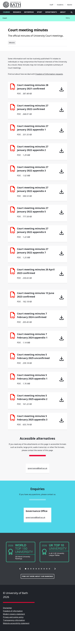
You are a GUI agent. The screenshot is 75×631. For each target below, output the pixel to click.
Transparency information (14, 620)
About (63, 12)
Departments (51, 12)
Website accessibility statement (16, 623)
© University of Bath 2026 (15, 595)
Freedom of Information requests (49, 74)
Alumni (69, 5)
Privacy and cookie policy (13, 617)
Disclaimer (7, 608)
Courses (6, 12)
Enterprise (29, 12)
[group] (20, 552)
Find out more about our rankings (37, 576)
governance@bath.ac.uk (37, 468)
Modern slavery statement (14, 614)
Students (60, 5)
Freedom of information (13, 611)
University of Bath (13, 5)
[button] (20, 569)
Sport (39, 12)
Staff (51, 5)
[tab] (25, 568)
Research (17, 12)
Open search (71, 12)
